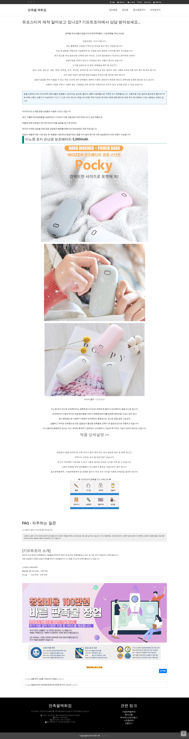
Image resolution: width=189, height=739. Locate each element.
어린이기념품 (60, 97)
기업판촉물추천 (129, 712)
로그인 (147, 2)
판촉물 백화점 (37, 10)
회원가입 (157, 2)
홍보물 (125, 10)
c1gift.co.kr (104, 736)
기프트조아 (100, 399)
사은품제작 (129, 720)
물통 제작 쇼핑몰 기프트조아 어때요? (44, 679)
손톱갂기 (129, 723)
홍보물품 (113, 10)
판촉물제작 (155, 10)
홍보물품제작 (139, 10)
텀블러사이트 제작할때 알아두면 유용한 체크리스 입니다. (51, 684)
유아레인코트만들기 (129, 717)
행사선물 (129, 714)
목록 (163, 671)
